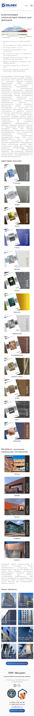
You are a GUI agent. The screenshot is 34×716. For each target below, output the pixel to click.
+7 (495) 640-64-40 (17, 704)
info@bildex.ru (17, 707)
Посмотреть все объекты (17, 663)
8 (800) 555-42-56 (17, 702)
